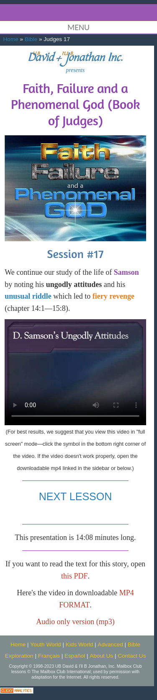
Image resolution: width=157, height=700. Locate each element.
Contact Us (132, 656)
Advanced (110, 644)
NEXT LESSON (75, 496)
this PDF (74, 576)
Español (74, 656)
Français (49, 656)
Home (10, 39)
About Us (101, 656)
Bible (31, 39)
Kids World (79, 644)
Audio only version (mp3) (75, 621)
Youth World (45, 644)
